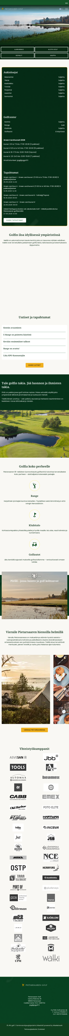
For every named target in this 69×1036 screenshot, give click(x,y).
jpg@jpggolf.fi (35, 1005)
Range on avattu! (11, 348)
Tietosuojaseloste (30, 1029)
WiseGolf (40, 1025)
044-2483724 (40, 1003)
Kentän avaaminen (12, 328)
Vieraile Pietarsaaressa (34, 730)
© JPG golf (10, 1025)
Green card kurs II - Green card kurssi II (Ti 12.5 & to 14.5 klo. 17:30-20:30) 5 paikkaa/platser (32, 187)
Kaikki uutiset (34, 365)
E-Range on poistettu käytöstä (17, 335)
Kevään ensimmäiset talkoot (16, 341)
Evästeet (41, 1029)
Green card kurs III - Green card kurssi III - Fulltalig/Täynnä (26, 195)
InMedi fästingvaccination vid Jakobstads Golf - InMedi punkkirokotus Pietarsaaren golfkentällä (31, 210)
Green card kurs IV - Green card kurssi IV (19, 202)
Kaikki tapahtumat (14, 220)
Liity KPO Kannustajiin (14, 355)
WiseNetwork (57, 1025)
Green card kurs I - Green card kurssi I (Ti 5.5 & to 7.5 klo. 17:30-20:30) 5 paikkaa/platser (31, 178)
